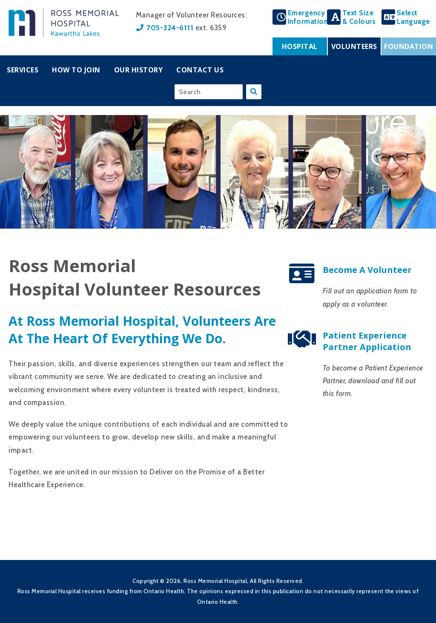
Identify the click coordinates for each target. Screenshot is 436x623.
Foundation (408, 46)
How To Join (76, 70)
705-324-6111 (169, 27)
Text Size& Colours (359, 17)
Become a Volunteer (367, 270)
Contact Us (200, 70)
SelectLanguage (413, 17)
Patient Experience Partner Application (367, 341)
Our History (138, 70)
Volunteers (354, 46)
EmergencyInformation (308, 17)
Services (22, 70)
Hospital (300, 46)
